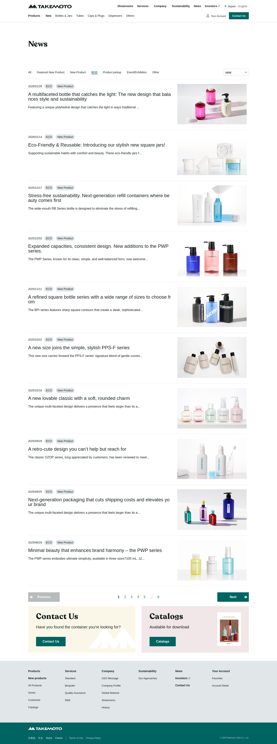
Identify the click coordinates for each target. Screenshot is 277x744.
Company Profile (111, 685)
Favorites (217, 678)
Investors (211, 6)
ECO (94, 72)
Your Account (218, 16)
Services (70, 671)
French (58, 738)
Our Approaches (147, 678)
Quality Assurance (75, 692)
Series (31, 692)
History (106, 707)
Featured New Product (50, 72)
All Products (35, 685)
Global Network (110, 692)
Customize (34, 699)
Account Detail (220, 685)
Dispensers (115, 15)
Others (130, 15)
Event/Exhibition (137, 72)
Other (155, 72)
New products (37, 678)
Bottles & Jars (63, 15)
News (197, 6)
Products (34, 15)
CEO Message (110, 678)
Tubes (80, 15)
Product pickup (112, 72)
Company (108, 671)
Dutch (49, 738)
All (29, 72)
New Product (78, 72)
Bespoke (70, 685)
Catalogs (162, 641)
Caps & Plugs (96, 15)
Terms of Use (76, 738)
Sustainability (181, 6)
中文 (40, 738)
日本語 (31, 738)
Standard (70, 678)
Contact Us (239, 15)
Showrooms (125, 6)
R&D (67, 700)
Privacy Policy (93, 738)
